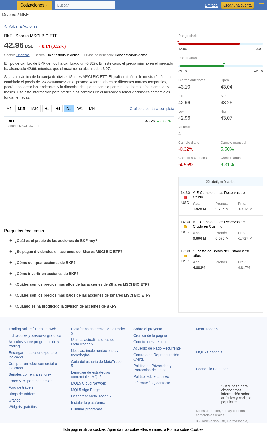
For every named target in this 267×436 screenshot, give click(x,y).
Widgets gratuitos (23, 407)
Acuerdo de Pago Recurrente (157, 348)
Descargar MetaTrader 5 (91, 396)
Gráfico (14, 400)
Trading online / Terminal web (32, 329)
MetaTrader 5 (207, 329)
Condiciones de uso (150, 342)
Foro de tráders (21, 387)
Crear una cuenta (237, 5)
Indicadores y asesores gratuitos (35, 335)
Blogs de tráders (22, 394)
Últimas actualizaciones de (92, 342)
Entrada (211, 5)
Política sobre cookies (151, 376)
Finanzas (23, 55)
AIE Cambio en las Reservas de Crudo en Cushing (219, 224)
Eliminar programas (87, 409)
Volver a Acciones (23, 26)
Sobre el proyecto (148, 329)
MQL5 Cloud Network (88, 383)
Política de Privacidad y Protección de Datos (153, 368)
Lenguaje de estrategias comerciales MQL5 (90, 374)
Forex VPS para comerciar (30, 381)
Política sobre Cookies (185, 429)
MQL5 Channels (209, 352)
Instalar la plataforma (88, 402)
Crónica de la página (150, 335)
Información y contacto (152, 383)
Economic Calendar (212, 369)
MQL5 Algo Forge (85, 390)
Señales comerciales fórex (30, 374)
